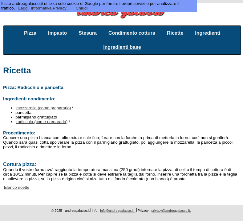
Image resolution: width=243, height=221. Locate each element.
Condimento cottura (131, 33)
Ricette (175, 33)
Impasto (57, 33)
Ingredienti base (122, 47)
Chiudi (82, 8)
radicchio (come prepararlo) (41, 121)
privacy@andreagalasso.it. (171, 210)
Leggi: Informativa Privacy (42, 8)
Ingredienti (207, 33)
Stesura (88, 33)
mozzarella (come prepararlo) (43, 108)
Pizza (30, 33)
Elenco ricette (16, 187)
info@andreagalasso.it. (117, 210)
